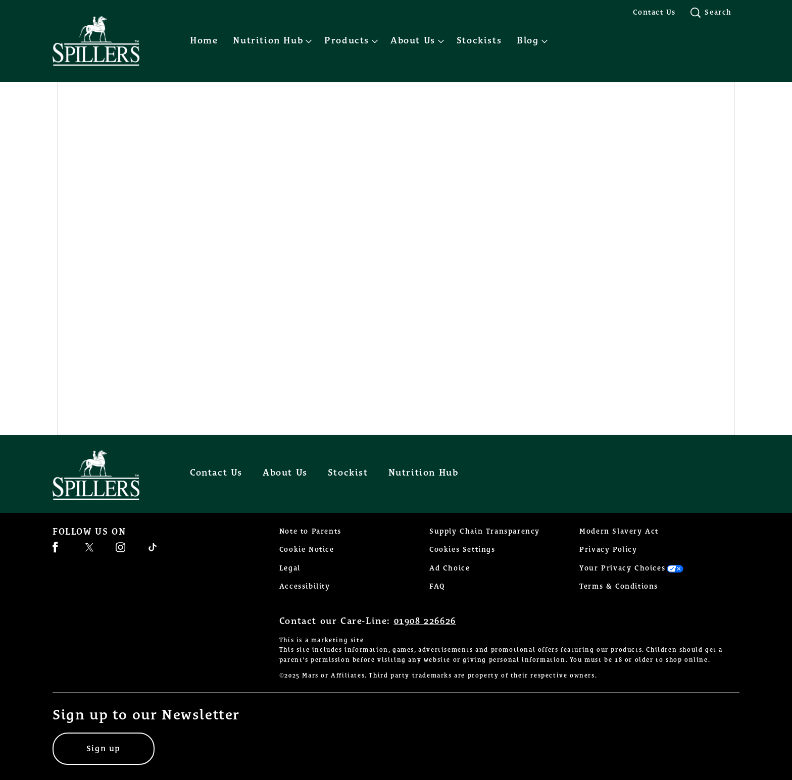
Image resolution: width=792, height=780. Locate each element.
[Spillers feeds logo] (106, 475)
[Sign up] (104, 749)
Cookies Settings (462, 549)
